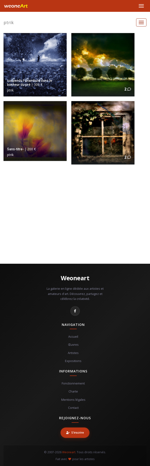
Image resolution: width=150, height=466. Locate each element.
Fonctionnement (73, 383)
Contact (73, 408)
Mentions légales (73, 400)
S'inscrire (75, 433)
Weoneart (75, 278)
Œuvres (73, 345)
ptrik (9, 22)
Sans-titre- (15, 149)
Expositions (73, 361)
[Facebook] (75, 311)
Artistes (73, 353)
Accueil (73, 337)
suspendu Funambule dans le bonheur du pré (29, 82)
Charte (73, 391)
